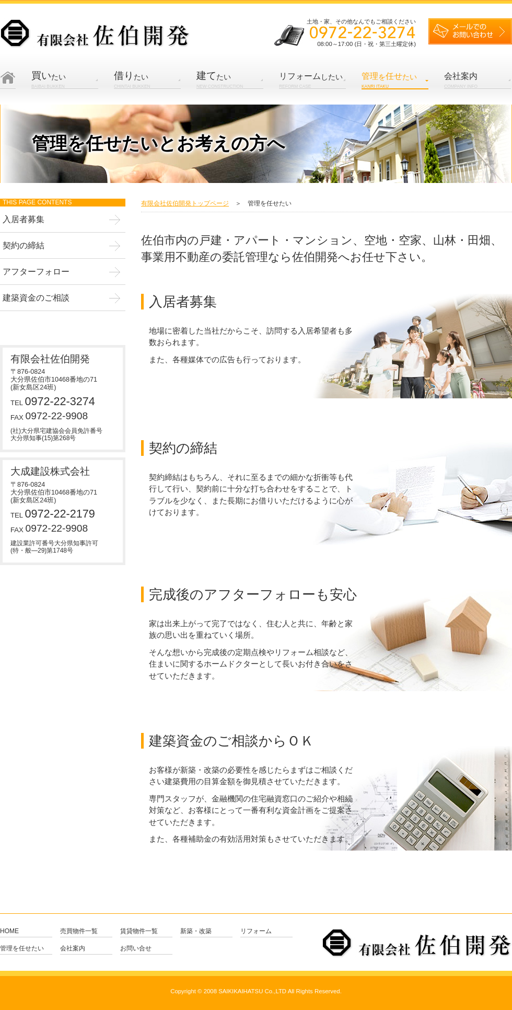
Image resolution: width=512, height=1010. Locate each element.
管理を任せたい (22, 948)
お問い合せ (136, 948)
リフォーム (256, 931)
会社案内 (72, 948)
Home (9, 931)
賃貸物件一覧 (139, 931)
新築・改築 (196, 931)
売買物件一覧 (79, 931)
